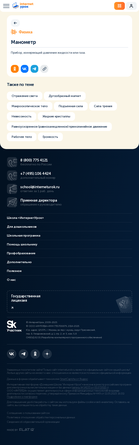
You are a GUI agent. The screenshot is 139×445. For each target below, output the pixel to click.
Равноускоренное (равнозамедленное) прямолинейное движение (59, 126)
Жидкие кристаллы (56, 116)
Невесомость (21, 116)
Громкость (50, 136)
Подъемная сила (71, 106)
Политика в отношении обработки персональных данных (41, 417)
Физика (21, 32)
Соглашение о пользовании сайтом (28, 413)
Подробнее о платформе (22, 396)
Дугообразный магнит (65, 96)
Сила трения (103, 106)
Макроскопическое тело (29, 106)
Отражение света (24, 96)
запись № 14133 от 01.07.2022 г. (90, 387)
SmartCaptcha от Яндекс (74, 379)
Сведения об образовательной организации (33, 422)
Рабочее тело (22, 136)
